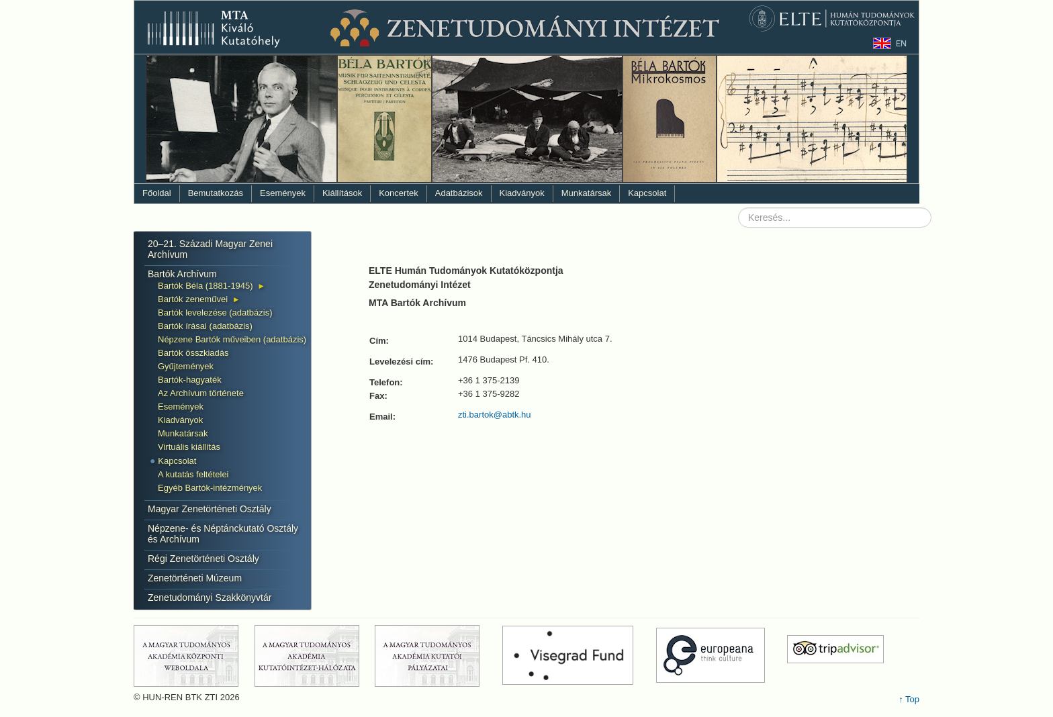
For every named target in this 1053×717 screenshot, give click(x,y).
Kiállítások (342, 193)
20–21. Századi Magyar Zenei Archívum (210, 249)
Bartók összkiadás (193, 353)
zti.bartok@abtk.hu (494, 415)
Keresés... (738, 207)
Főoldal (156, 193)
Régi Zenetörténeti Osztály (203, 558)
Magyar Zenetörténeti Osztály (209, 509)
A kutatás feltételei (193, 474)
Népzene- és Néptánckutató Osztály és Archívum (223, 533)
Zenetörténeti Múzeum (195, 578)
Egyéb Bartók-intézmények (210, 488)
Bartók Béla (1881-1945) (205, 286)
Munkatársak (586, 193)
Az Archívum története (201, 393)
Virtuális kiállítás (189, 447)
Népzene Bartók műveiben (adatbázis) (232, 339)
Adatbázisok (459, 193)
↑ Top (909, 699)
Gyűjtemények (186, 366)
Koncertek (398, 193)
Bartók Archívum (182, 274)
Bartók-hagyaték (190, 380)
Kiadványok (522, 193)
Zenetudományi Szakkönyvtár (209, 597)
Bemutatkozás (215, 193)
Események (283, 193)
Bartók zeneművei (193, 299)
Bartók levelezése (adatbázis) (215, 312)
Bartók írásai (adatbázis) (205, 326)
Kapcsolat (647, 193)
